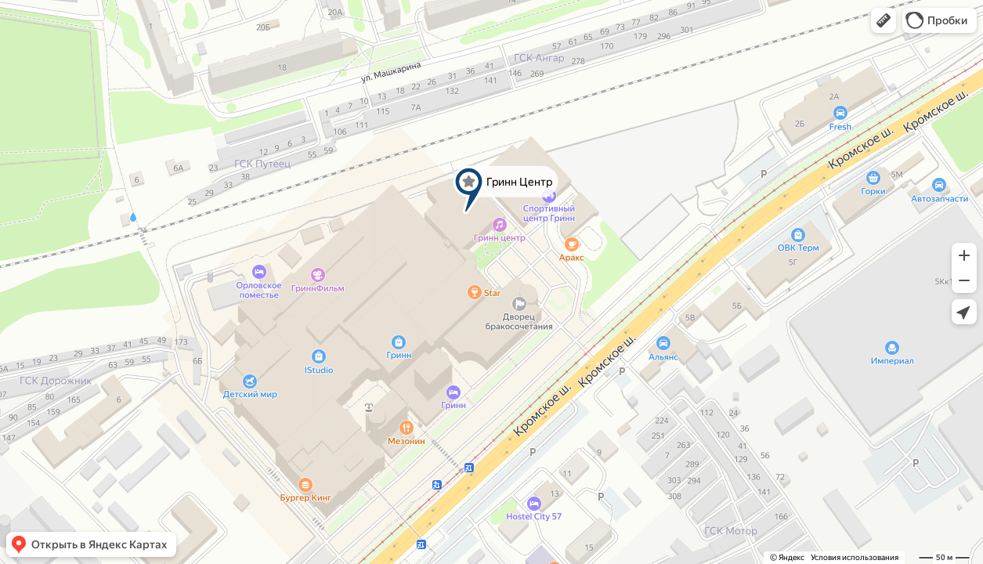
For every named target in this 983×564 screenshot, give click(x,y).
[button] (883, 20)
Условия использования (854, 557)
